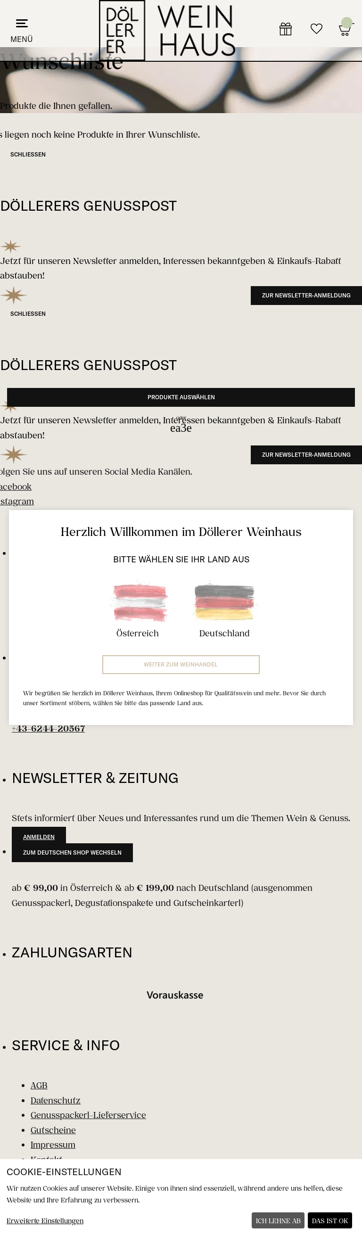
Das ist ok (330, 1221)
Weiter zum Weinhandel (181, 664)
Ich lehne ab (278, 1221)
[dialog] (181, 1197)
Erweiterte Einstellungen (45, 1221)
